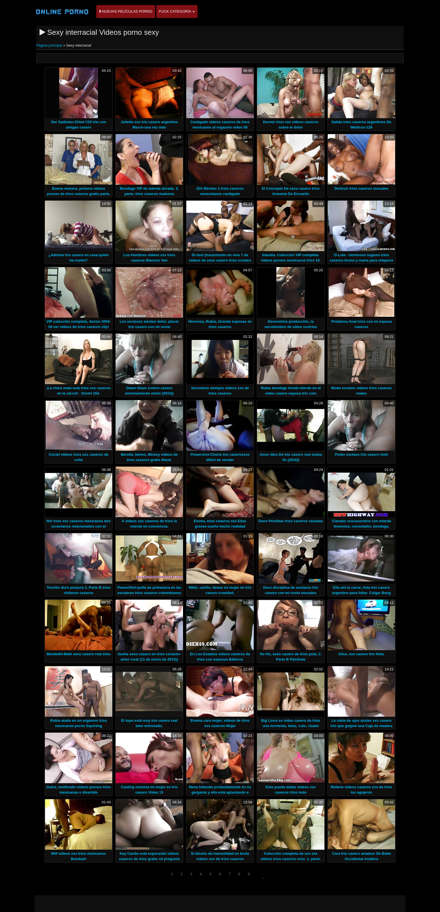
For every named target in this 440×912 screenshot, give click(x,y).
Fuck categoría (177, 11)
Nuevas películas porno (125, 11)
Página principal (49, 45)
